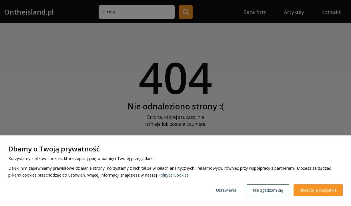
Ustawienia (226, 190)
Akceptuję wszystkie (318, 190)
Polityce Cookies (173, 175)
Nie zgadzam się (268, 190)
